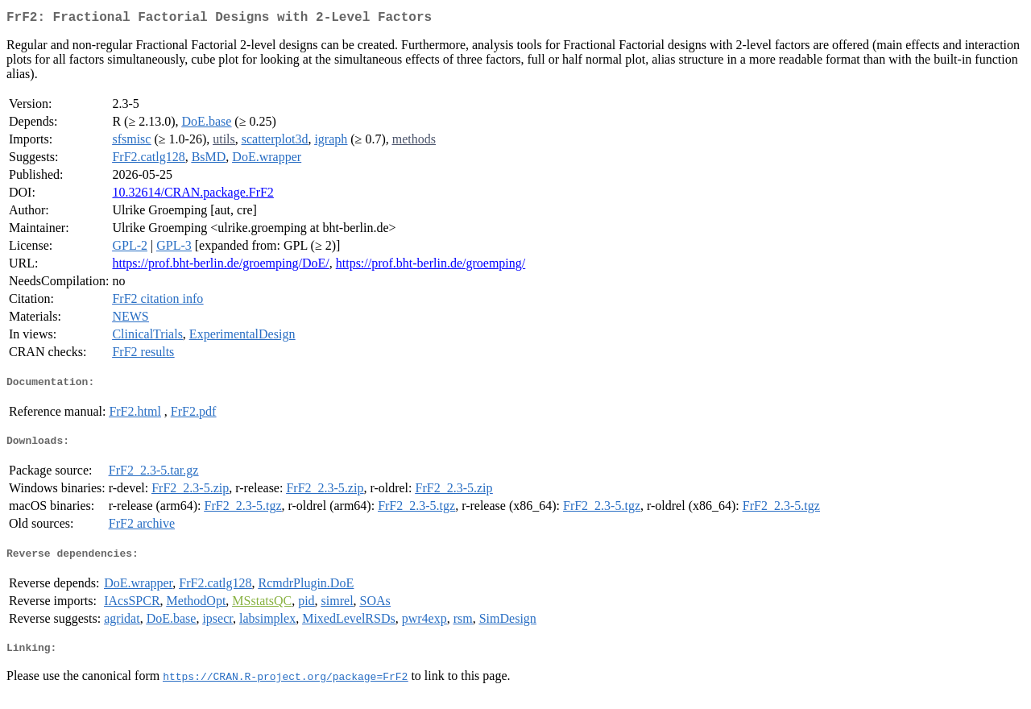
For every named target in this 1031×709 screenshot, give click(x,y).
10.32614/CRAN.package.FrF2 (192, 195)
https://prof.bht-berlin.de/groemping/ (431, 266)
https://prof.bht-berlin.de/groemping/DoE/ (220, 266)
